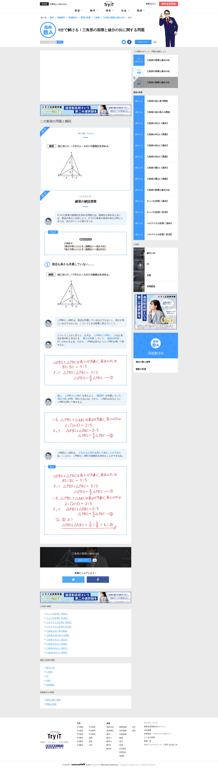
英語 (77, 10)
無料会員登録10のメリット (155, 726)
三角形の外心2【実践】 (57, 644)
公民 (90, 745)
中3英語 (80, 734)
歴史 (90, 741)
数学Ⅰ (109, 734)
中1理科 (92, 727)
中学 (78, 723)
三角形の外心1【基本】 (57, 639)
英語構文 (110, 731)
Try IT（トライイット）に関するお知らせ (161, 745)
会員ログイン (151, 4)
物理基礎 (123, 727)
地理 (90, 738)
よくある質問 (149, 737)
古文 (134, 727)
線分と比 (50, 667)
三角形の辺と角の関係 (56, 631)
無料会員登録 (168, 4)
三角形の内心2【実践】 (57, 652)
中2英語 (80, 731)
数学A (108, 745)
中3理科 (92, 734)
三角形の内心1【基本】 (57, 648)
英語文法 (110, 727)
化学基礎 (123, 731)
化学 (121, 741)
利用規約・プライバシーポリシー (157, 734)
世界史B (122, 752)
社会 (124, 10)
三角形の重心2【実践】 (158, 179)
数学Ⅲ (109, 741)
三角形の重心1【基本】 (158, 168)
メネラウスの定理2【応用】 (59, 627)
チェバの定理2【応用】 (57, 618)
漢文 (134, 731)
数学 (93, 10)
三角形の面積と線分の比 (158, 60)
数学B (108, 749)
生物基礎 (123, 734)
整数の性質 (51, 704)
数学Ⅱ (109, 738)
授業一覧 (147, 741)
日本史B (122, 749)
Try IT (109, 4)
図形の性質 (138, 92)
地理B (121, 756)
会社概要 (147, 730)
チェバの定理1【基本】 (57, 614)
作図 (48, 680)
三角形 (49, 672)
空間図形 (50, 685)
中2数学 (80, 741)
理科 (108, 10)
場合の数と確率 (53, 700)
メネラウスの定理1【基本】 (59, 622)
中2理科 (92, 731)
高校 (108, 723)
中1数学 (80, 738)
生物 (121, 745)
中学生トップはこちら (58, 4)
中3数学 (80, 745)
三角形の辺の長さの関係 (57, 635)
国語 (140, 10)
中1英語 (80, 727)
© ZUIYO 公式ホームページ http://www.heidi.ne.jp (90, 764)
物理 (121, 738)
